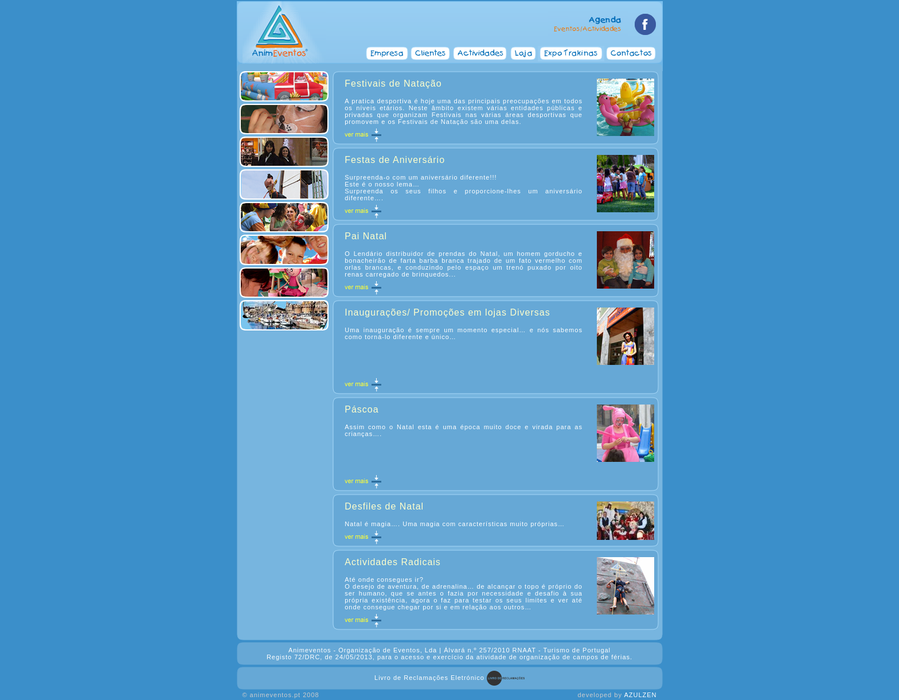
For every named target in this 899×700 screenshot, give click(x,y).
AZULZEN (640, 694)
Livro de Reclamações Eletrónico (429, 677)
